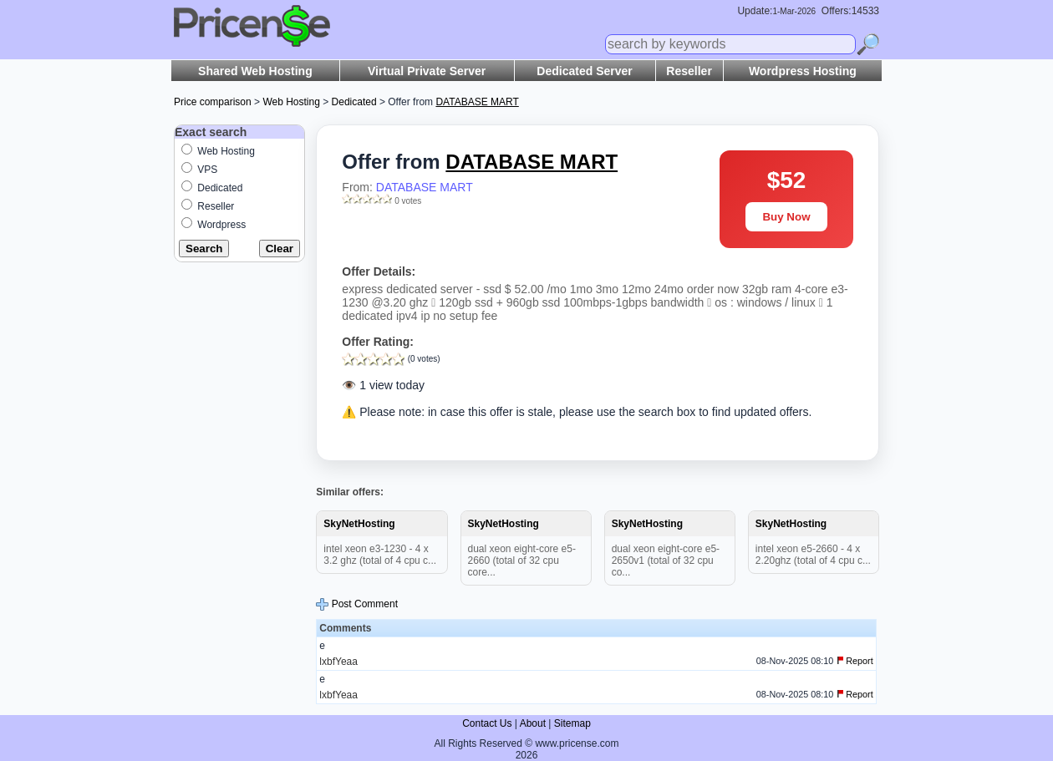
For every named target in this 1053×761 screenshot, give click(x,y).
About (533, 723)
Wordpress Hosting (803, 71)
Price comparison (213, 102)
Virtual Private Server (427, 71)
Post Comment (357, 604)
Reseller (688, 71)
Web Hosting (290, 102)
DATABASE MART (424, 187)
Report (854, 661)
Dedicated (354, 102)
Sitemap (572, 723)
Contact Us (486, 723)
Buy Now (786, 217)
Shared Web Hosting (255, 71)
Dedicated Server (584, 71)
